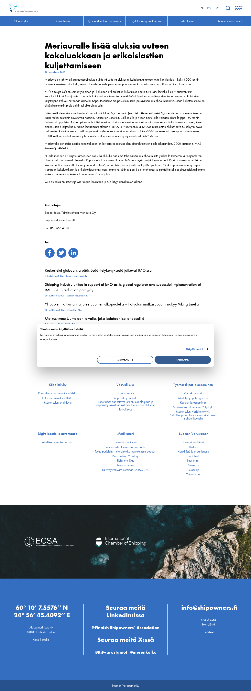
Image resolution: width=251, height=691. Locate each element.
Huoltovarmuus (125, 393)
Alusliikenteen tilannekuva (57, 442)
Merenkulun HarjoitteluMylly (193, 411)
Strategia (193, 465)
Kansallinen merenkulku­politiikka (57, 393)
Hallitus (193, 447)
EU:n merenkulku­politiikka (57, 398)
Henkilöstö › (209, 624)
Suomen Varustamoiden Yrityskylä (193, 407)
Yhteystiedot (193, 474)
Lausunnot (193, 460)
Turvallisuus (125, 409)
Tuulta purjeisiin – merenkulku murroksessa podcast (125, 451)
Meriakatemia (125, 465)
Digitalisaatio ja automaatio (58, 433)
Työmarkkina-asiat (193, 393)
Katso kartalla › (42, 640)
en (209, 8)
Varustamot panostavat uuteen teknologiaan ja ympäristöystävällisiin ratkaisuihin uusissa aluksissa (125, 403)
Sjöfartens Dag (125, 460)
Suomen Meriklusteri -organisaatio (125, 447)
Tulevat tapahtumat (125, 442)
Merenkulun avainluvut (57, 402)
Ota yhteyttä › (209, 620)
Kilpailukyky (58, 384)
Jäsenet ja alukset (193, 442)
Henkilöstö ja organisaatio (193, 451)
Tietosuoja (193, 469)
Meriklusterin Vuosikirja (125, 456)
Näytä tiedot (194, 349)
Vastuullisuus (125, 384)
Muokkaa (125, 359)
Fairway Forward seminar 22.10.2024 (125, 469)
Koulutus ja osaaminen (193, 402)
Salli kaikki (182, 359)
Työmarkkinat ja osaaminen (193, 384)
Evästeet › (209, 632)
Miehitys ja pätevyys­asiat (193, 398)
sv (217, 8)
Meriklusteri (125, 433)
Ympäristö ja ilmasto (125, 398)
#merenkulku (143, 652)
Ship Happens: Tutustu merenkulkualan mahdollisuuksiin (193, 417)
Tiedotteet (193, 456)
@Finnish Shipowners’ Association (125, 627)
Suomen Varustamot (193, 433)
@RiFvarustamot (111, 652)
